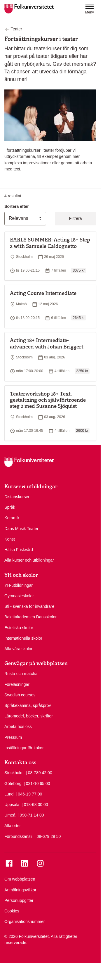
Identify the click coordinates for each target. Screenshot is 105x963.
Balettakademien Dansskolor (30, 617)
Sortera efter (16, 206)
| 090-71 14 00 (31, 814)
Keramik (12, 517)
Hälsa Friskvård (18, 549)
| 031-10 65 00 (37, 783)
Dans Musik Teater (21, 528)
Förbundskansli (18, 836)
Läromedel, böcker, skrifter (28, 716)
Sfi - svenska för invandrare (29, 606)
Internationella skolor (23, 638)
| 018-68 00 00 (35, 804)
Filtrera (75, 218)
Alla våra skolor (18, 648)
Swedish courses (19, 695)
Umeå (9, 815)
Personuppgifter (18, 900)
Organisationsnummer (24, 921)
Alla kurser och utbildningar (29, 560)
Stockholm (14, 772)
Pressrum (13, 737)
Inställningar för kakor (24, 747)
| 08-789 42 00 (39, 772)
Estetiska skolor (18, 627)
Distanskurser (16, 496)
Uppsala (12, 804)
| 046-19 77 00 (29, 793)
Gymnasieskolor (19, 595)
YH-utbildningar (18, 585)
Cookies (11, 911)
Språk (9, 507)
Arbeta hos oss (18, 726)
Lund (8, 794)
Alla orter (12, 825)
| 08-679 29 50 (47, 836)
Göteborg (13, 783)
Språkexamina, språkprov (27, 705)
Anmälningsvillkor (20, 890)
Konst (9, 539)
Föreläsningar (16, 684)
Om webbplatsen (19, 879)
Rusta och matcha (20, 673)
